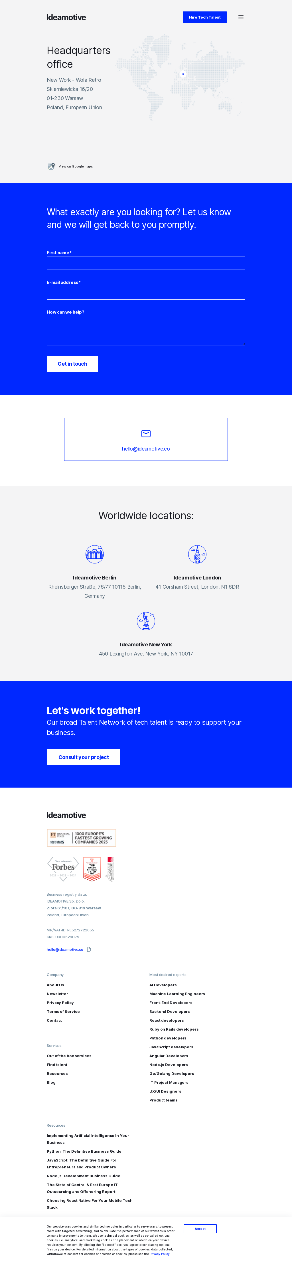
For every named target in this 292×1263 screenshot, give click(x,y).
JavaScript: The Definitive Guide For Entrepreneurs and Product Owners (81, 1163)
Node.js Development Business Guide (83, 1176)
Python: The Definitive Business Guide (84, 1151)
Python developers (167, 1038)
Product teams (163, 1100)
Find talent (57, 1064)
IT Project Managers (168, 1082)
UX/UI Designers (165, 1091)
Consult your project (83, 757)
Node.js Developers (168, 1064)
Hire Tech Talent (205, 17)
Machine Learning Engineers (177, 993)
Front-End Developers (170, 1002)
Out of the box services (69, 1055)
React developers (166, 1020)
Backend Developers (169, 1011)
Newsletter (57, 993)
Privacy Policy (160, 1254)
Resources (57, 1073)
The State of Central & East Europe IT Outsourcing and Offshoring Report (82, 1188)
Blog (51, 1082)
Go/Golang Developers (171, 1073)
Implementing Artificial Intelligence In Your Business (88, 1139)
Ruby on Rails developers (174, 1029)
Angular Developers (168, 1055)
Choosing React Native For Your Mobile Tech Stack (90, 1204)
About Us (55, 985)
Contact (54, 1020)
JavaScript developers (171, 1047)
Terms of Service (63, 1011)
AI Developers (163, 985)
